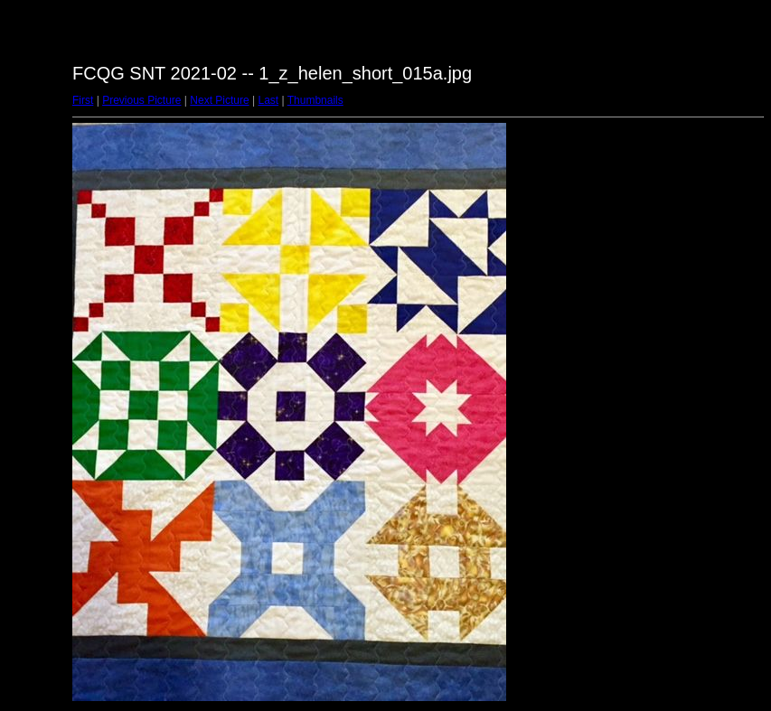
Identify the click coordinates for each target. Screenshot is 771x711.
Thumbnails (315, 100)
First (82, 100)
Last (268, 100)
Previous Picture (141, 100)
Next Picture (219, 100)
